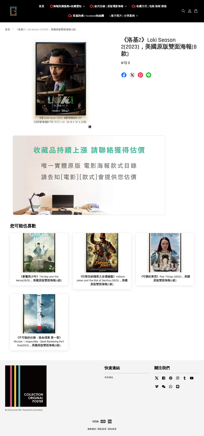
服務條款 (92, 429)
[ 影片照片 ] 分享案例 (124, 16)
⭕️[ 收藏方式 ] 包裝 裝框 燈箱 (149, 6)
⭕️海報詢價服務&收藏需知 (67, 6)
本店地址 (108, 377)
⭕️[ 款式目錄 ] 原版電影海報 (108, 6)
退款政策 (112, 429)
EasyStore (38, 410)
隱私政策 (102, 429)
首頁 (41, 6)
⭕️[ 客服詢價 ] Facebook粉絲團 (86, 16)
